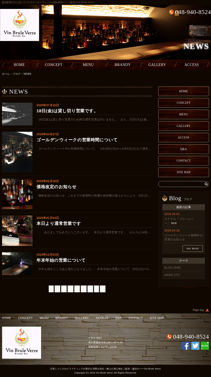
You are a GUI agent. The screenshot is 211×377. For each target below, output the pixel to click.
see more (192, 248)
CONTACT (184, 160)
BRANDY (123, 65)
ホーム (6, 73)
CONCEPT (53, 65)
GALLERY (157, 65)
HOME (19, 65)
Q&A (183, 149)
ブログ (16, 73)
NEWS (27, 73)
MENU (88, 65)
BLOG (168, 267)
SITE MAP (184, 172)
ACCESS (191, 65)
